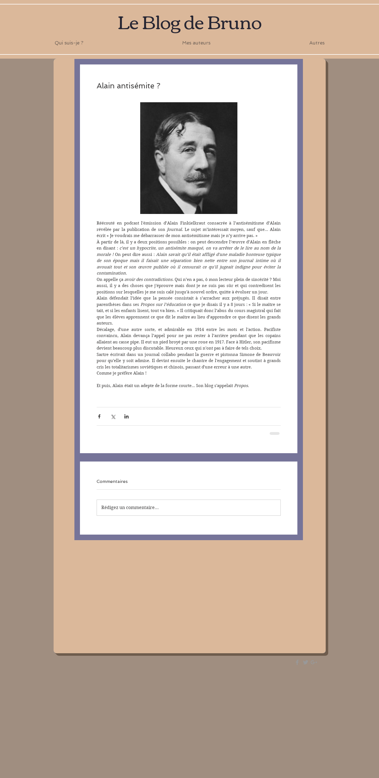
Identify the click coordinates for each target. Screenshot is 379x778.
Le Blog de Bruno (189, 21)
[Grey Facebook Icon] (297, 662)
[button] (196, 42)
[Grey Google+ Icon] (313, 662)
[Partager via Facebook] (99, 416)
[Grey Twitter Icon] (305, 662)
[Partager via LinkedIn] (126, 416)
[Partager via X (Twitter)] (113, 416)
